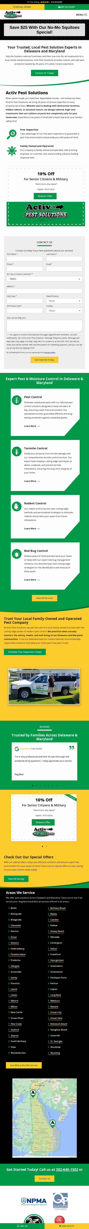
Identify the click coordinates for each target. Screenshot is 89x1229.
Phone (9, 264)
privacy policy (49, 352)
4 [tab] (44, 785)
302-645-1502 (67, 1169)
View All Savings (16, 878)
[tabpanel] (44, 761)
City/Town (11, 296)
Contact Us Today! (44, 73)
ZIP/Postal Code (14, 306)
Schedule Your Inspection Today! (25, 651)
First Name (11, 254)
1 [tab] (32, 785)
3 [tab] (40, 785)
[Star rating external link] (44, 2)
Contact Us (44, 1178)
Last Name (51, 254)
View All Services (44, 598)
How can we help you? (16, 318)
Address (10, 286)
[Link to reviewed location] (44, 749)
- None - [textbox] (52, 300)
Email (48, 264)
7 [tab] (56, 785)
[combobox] (64, 300)
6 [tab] (52, 785)
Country (49, 306)
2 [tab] (36, 785)
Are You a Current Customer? (19, 274)
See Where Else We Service (24, 1065)
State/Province (52, 296)
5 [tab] (48, 785)
